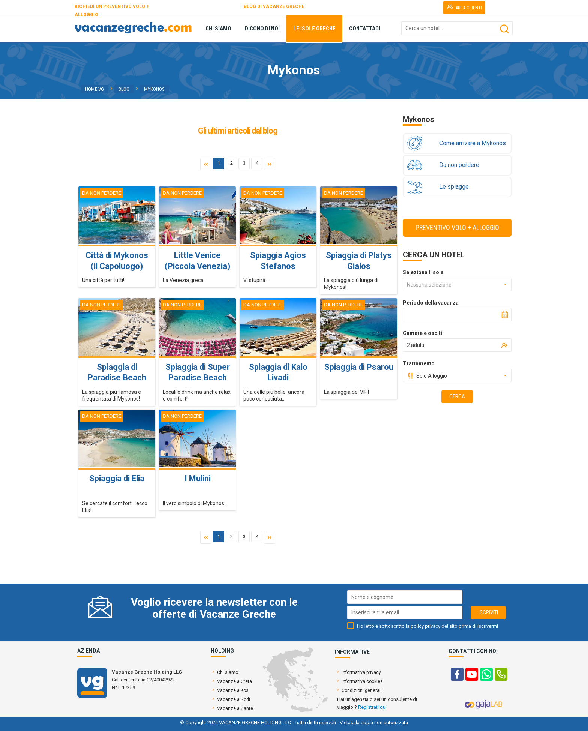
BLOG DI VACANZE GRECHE (274, 6)
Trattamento (419, 363)
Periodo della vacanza (431, 303)
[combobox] (457, 284)
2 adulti (415, 345)
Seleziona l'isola (423, 272)
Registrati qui (372, 707)
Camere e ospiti (422, 333)
